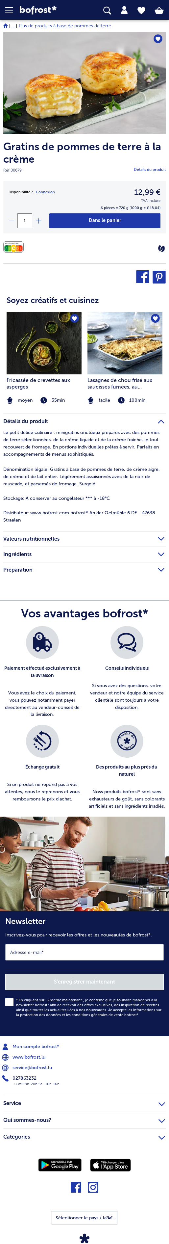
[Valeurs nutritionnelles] (15, 247)
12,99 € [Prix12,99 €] (147, 192)
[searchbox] (107, 11)
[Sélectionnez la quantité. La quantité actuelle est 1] (24, 220)
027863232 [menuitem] (19, 1078)
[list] (84, 721)
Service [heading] (84, 1102)
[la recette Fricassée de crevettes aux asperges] (44, 343)
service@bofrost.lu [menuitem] (27, 1068)
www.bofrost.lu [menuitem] (24, 1057)
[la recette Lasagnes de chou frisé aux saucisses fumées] (124, 343)
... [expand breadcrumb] (13, 26)
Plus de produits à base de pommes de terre (65, 26)
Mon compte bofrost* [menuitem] (31, 1046)
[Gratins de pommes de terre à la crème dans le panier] (105, 220)
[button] (12, 10)
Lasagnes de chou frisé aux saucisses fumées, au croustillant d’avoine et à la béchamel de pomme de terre (124, 383)
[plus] (38, 220)
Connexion (45, 192)
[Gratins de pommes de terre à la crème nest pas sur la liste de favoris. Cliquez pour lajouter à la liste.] (157, 39)
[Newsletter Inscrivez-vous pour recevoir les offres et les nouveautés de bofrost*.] (84, 973)
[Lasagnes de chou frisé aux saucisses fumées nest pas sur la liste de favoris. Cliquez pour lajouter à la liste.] (155, 318)
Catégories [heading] (84, 1136)
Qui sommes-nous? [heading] (84, 1119)
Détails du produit (150, 169)
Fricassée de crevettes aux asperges (38, 383)
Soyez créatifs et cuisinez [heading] (53, 300)
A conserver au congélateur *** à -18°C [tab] (56, 498)
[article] (84, 345)
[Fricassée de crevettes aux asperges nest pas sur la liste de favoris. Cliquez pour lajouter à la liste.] (74, 318)
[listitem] (42, 672)
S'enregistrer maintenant (84, 982)
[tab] (124, 10)
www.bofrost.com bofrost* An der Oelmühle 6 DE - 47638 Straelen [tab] (79, 516)
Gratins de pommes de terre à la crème (82, 153)
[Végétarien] (161, 248)
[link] (47, 10)
